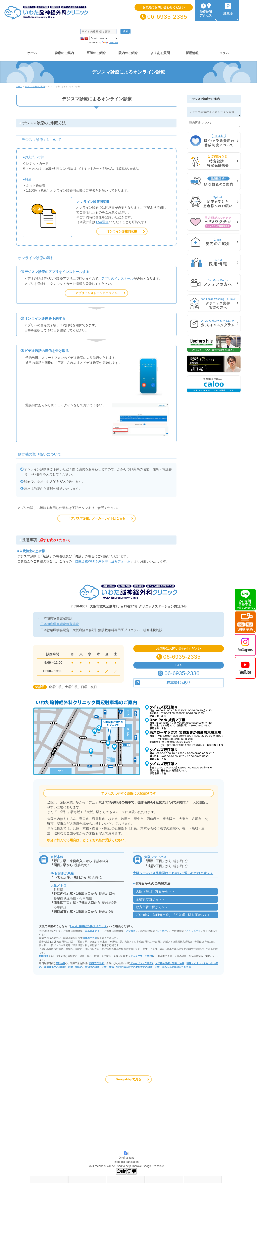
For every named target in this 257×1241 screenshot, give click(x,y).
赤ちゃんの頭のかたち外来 (176, 967)
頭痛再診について (200, 122)
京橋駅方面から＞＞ (150, 899)
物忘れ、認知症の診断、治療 (91, 967)
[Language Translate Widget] (103, 38)
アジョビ (131, 930)
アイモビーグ (193, 930)
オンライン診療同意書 (122, 231)
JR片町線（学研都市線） (173, 915)
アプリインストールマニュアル (96, 293)
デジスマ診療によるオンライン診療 (211, 112)
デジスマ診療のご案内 (206, 99)
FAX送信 (102, 222)
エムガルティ (92, 930)
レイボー (162, 930)
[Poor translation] (131, 1171)
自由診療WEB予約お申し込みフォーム (103, 561)
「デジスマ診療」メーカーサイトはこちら (96, 518)
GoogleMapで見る (128, 1079)
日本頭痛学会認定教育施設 (59, 624)
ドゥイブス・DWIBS (141, 956)
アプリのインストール (117, 278)
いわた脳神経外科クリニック (88, 926)
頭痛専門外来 (90, 938)
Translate (110, 42)
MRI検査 (43, 956)
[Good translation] (121, 1171)
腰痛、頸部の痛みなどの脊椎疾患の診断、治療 (134, 967)
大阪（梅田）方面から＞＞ (155, 891)
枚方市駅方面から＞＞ (152, 907)
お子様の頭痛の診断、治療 (169, 963)
